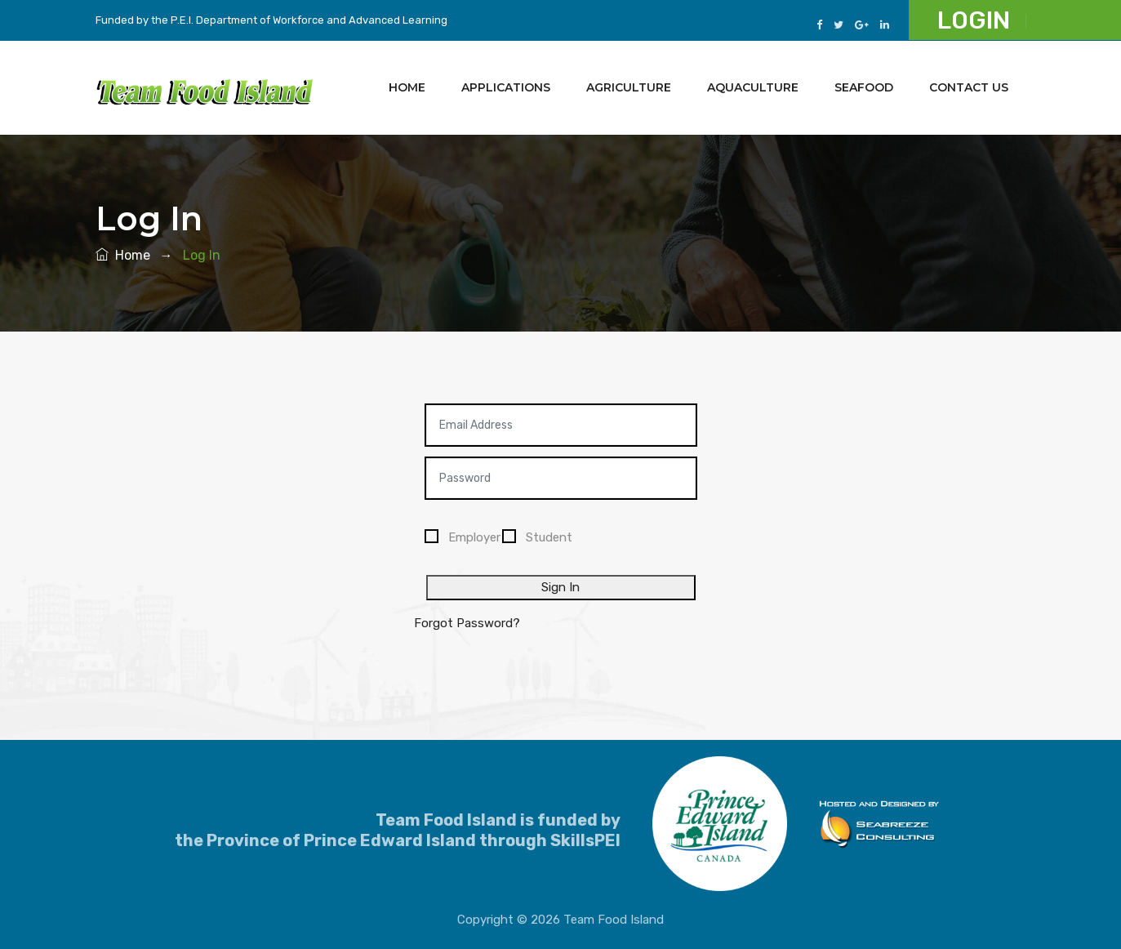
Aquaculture (752, 87)
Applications (505, 87)
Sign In (560, 587)
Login (973, 20)
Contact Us (968, 87)
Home (407, 87)
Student (549, 537)
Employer (474, 537)
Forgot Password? (467, 623)
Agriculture (628, 87)
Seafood (863, 87)
